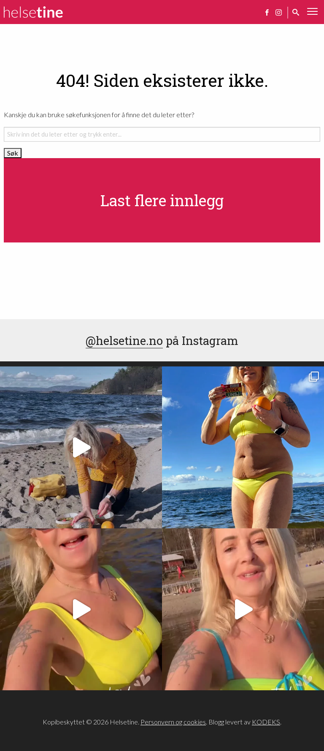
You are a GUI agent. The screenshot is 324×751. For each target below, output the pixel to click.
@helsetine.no (124, 340)
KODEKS (266, 722)
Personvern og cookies (173, 722)
